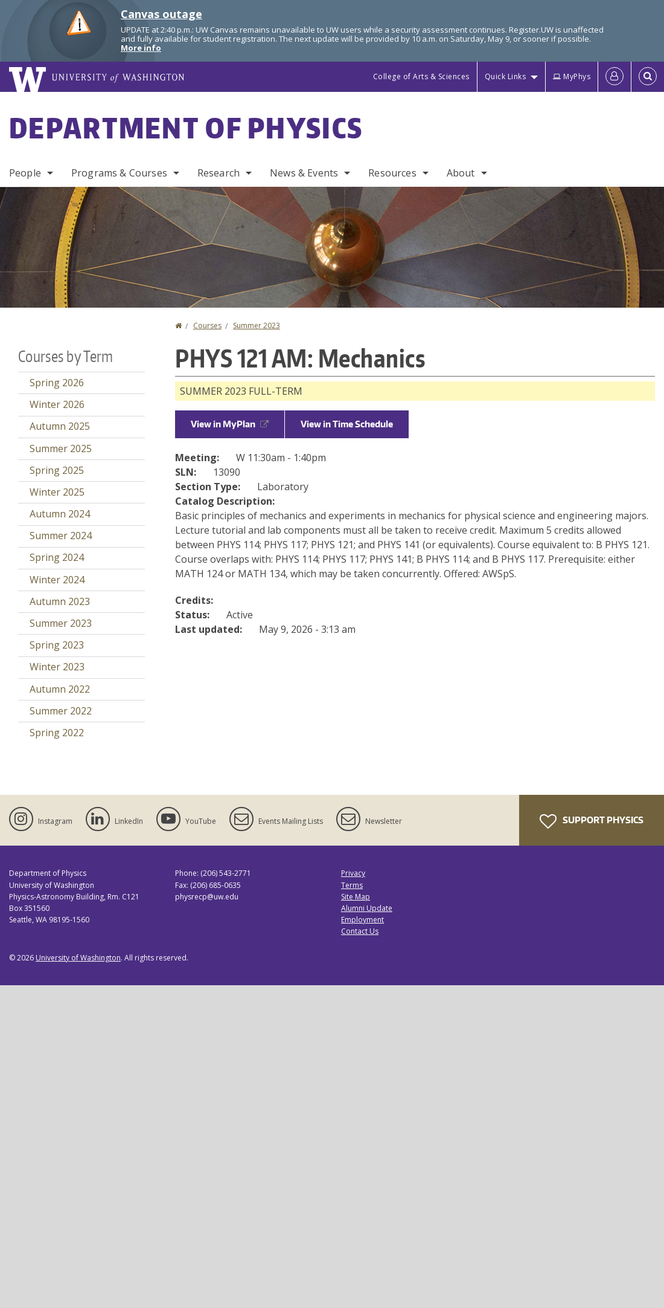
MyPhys (571, 76)
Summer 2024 (61, 535)
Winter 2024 (57, 579)
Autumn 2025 (60, 426)
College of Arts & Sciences (421, 76)
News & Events (304, 173)
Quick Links (505, 76)
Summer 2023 (256, 325)
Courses (207, 325)
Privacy (353, 873)
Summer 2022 (61, 710)
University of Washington (78, 958)
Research (218, 173)
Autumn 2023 (60, 601)
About (461, 173)
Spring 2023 (57, 645)
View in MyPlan (230, 424)
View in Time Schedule (347, 424)
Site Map (355, 897)
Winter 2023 (57, 666)
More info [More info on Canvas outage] (141, 47)
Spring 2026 (57, 382)
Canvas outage (161, 14)
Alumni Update (366, 908)
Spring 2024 (57, 557)
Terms (352, 885)
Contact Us (359, 931)
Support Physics (591, 821)
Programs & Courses (119, 173)
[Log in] (614, 77)
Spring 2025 (57, 470)
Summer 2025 (61, 448)
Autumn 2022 (60, 689)
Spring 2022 (57, 732)
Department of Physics (186, 127)
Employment (362, 920)
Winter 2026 (57, 404)
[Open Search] (647, 77)
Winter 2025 (57, 492)
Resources (392, 173)
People (25, 173)
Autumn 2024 (60, 513)
